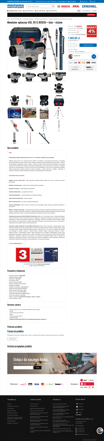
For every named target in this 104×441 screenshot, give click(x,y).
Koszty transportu (34, 403)
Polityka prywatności (12, 412)
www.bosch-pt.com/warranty (43, 264)
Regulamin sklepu (11, 410)
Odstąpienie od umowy (13, 405)
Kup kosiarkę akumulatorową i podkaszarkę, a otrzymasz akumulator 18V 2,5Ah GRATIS (63, 425)
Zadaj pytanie (12, 339)
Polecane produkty (14, 326)
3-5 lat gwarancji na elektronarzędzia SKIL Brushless (40, 431)
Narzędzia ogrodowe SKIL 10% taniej (62, 428)
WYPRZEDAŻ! (91, 14)
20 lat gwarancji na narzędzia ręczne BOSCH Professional (39, 416)
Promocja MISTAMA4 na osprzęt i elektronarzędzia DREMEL (61, 410)
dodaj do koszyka (88, 45)
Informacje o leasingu (12, 414)
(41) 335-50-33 (52, 10)
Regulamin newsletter (12, 422)
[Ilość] (72, 45)
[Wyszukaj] (53, 6)
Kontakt (94, 10)
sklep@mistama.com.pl (15, 10)
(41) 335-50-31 (29, 10)
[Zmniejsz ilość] (75, 45)
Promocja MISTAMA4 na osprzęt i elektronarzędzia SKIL (61, 413)
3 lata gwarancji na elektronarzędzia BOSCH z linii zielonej (39, 420)
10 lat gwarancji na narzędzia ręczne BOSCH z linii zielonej (39, 423)
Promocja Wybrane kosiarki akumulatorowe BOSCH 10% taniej (61, 420)
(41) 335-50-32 (41, 10)
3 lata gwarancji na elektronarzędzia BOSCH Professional (39, 413)
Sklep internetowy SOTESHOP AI (90, 439)
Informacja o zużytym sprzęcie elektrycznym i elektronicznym (14, 417)
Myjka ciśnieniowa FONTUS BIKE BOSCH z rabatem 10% (63, 431)
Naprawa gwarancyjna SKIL (36, 410)
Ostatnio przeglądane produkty (19, 346)
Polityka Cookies (11, 420)
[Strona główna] (15, 6)
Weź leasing (90, 69)
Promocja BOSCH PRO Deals (60, 403)
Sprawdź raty (75, 69)
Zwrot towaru (10, 408)
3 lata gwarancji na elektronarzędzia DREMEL (39, 427)
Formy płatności (86, 10)
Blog (79, 10)
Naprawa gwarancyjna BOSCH (37, 408)
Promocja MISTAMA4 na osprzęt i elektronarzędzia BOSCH (61, 406)
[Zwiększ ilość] (69, 45)
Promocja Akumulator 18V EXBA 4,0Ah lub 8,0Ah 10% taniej (63, 417)
